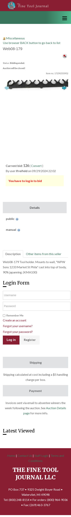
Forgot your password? (18, 331)
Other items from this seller (43, 254)
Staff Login (41, 455)
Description (13, 254)
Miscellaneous (15, 38)
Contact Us (24, 455)
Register (30, 339)
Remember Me (14, 315)
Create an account (14, 320)
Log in (11, 339)
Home (11, 455)
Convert (36, 165)
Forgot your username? (18, 326)
